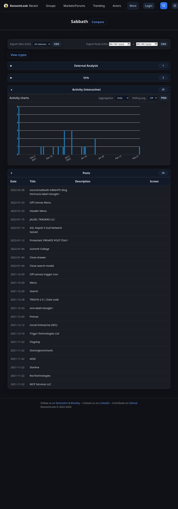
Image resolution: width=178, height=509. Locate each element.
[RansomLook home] (13, 5)
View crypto (18, 55)
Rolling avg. (139, 98)
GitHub (133, 403)
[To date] (147, 44)
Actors (117, 6)
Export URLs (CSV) (20, 44)
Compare (98, 22)
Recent (33, 6)
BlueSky (75, 403)
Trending (99, 6)
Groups (50, 6)
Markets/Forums (74, 6)
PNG (164, 98)
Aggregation (106, 98)
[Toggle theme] (175, 6)
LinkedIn (104, 403)
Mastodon (62, 403)
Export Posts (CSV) (96, 44)
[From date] (120, 44)
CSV (56, 44)
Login (148, 6)
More (133, 6)
